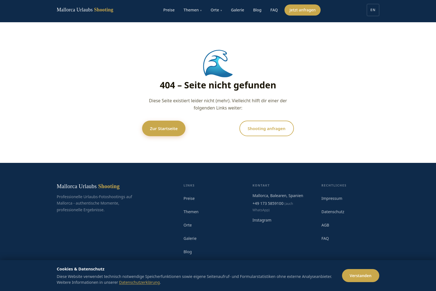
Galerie (237, 10)
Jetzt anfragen (302, 10)
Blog (257, 10)
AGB (325, 225)
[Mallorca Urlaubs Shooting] (85, 10)
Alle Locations (212, 128)
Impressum (331, 198)
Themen (193, 10)
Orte (216, 10)
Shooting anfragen (267, 128)
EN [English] (373, 10)
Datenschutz (332, 211)
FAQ (274, 10)
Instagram (261, 220)
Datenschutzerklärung (139, 282)
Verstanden (360, 275)
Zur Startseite (164, 128)
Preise (169, 10)
